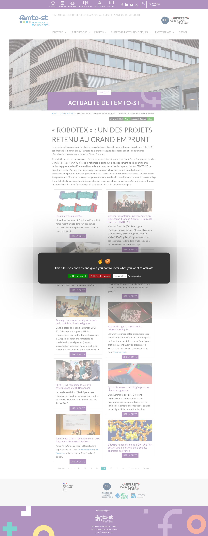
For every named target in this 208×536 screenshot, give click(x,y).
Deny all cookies (100, 276)
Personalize (120, 276)
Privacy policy (134, 276)
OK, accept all (78, 276)
